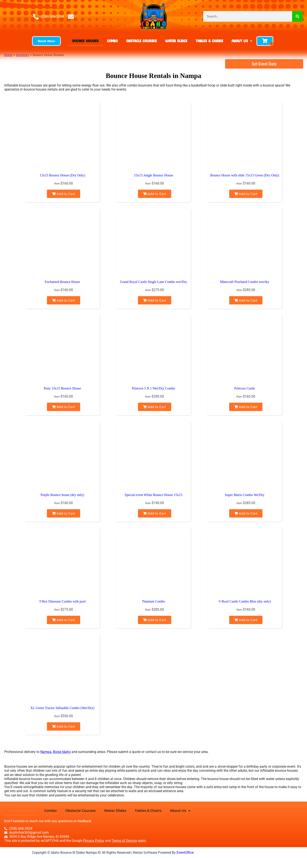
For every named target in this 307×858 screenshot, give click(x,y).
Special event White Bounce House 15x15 (153, 495)
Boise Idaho (62, 752)
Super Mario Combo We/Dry (245, 495)
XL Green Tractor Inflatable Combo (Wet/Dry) (62, 708)
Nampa (45, 752)
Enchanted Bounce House (62, 282)
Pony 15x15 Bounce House (62, 388)
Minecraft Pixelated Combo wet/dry (244, 282)
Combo (112, 41)
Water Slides (176, 41)
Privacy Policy (93, 841)
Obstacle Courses (141, 41)
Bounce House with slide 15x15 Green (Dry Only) (244, 175)
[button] (46, 41)
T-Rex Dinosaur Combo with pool (62, 601)
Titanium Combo (153, 601)
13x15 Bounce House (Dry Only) (62, 175)
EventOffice (185, 853)
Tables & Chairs (209, 41)
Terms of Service (124, 841)
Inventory (22, 55)
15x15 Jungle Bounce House (153, 175)
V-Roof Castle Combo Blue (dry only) (245, 601)
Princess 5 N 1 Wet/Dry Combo (153, 388)
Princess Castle (244, 388)
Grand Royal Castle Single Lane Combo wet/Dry (153, 282)
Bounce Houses (85, 41)
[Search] (297, 16)
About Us (242, 41)
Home (8, 55)
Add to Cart (63, 194)
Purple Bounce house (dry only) (62, 495)
